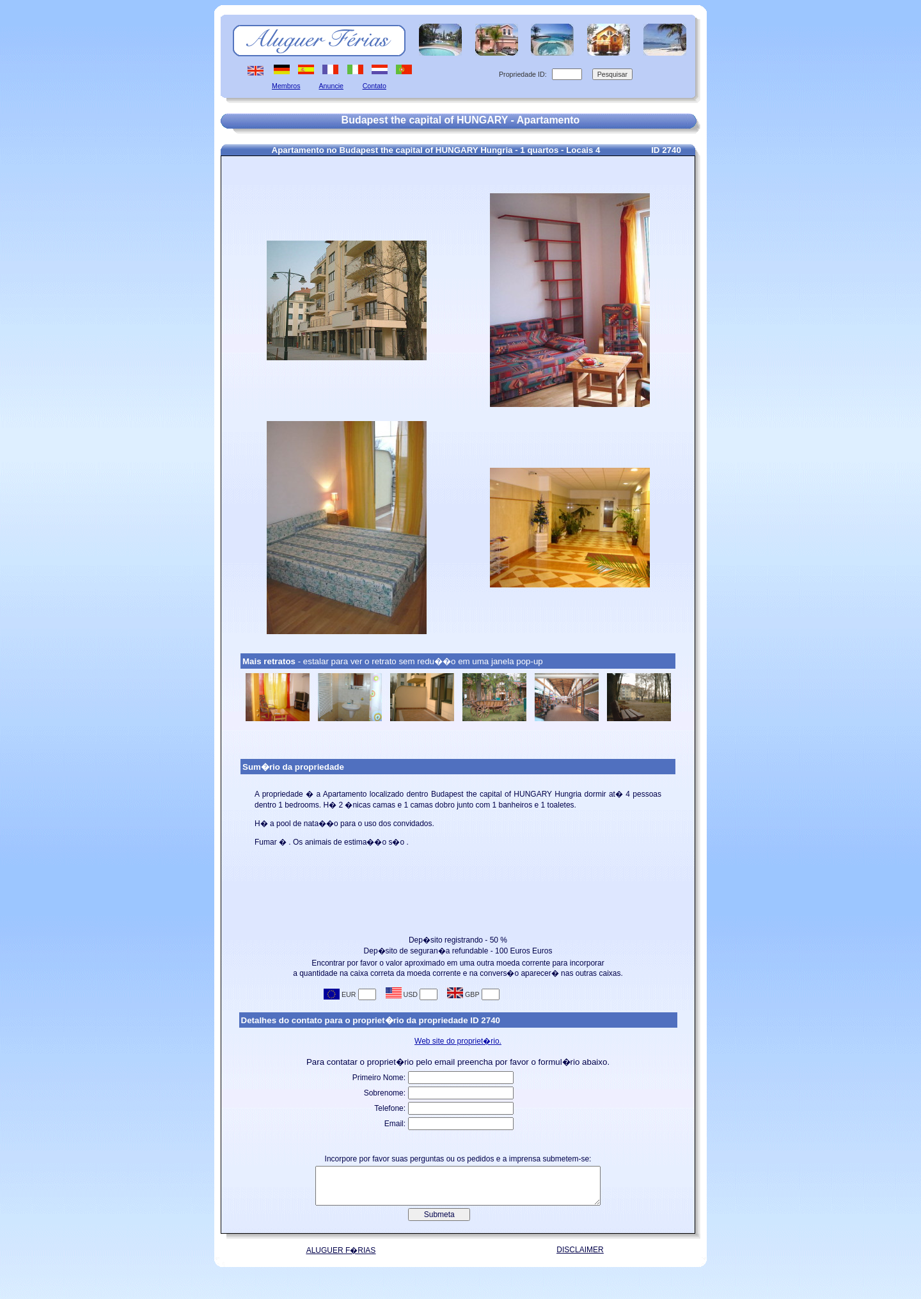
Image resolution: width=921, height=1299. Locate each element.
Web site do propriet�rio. (457, 1041)
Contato (374, 86)
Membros (286, 86)
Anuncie (331, 86)
